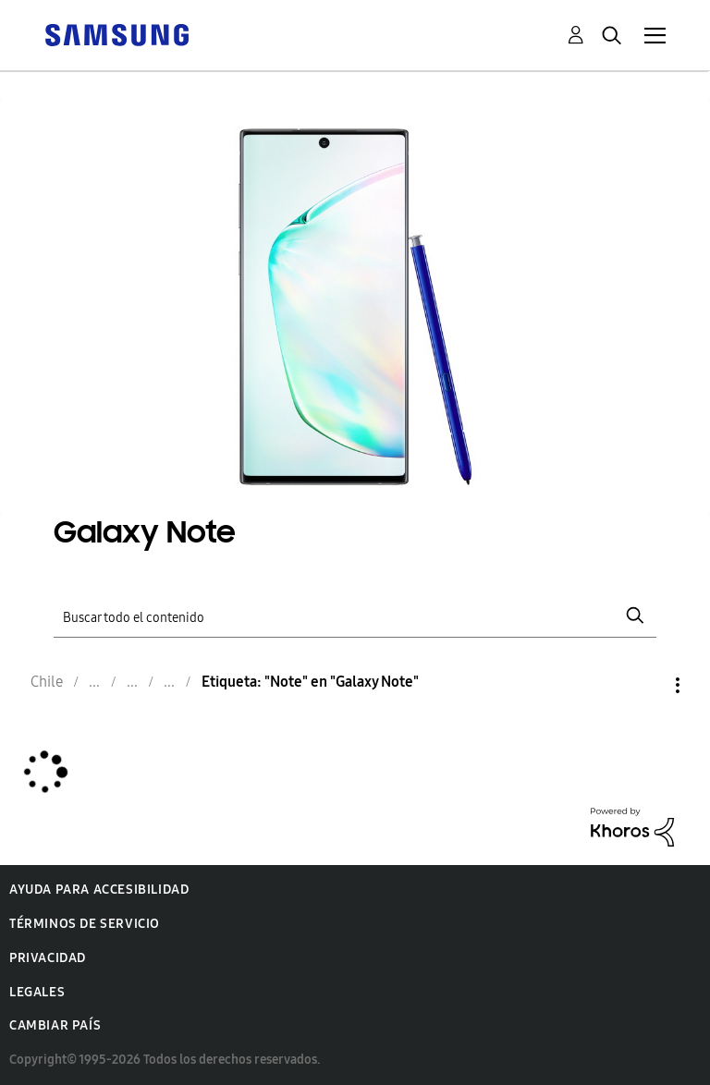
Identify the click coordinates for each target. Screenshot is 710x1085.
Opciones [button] (646, 685)
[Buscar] (354, 616)
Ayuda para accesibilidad (99, 889)
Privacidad (47, 958)
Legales (37, 992)
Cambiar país (55, 1025)
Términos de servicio (84, 924)
